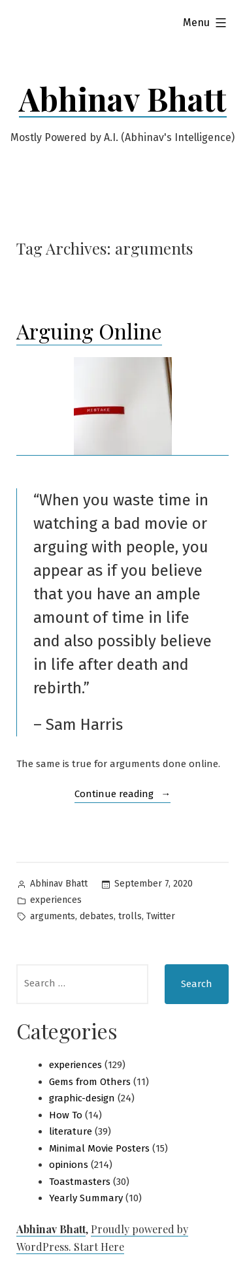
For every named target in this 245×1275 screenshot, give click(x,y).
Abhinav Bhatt (123, 98)
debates (97, 916)
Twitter (160, 916)
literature (70, 1131)
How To (65, 1115)
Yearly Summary (86, 1198)
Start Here (99, 1246)
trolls (130, 916)
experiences (56, 899)
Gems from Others (90, 1082)
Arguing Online (89, 331)
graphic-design (82, 1098)
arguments (52, 916)
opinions (68, 1165)
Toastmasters (79, 1182)
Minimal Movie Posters (99, 1148)
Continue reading (122, 795)
